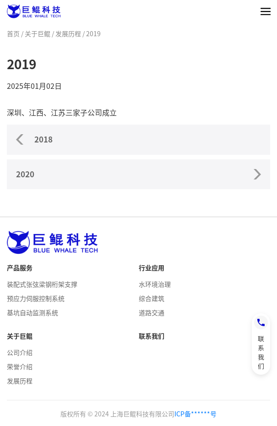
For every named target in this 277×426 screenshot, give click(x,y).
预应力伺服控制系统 (36, 298)
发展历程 (68, 34)
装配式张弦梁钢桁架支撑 (42, 284)
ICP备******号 (195, 414)
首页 (13, 34)
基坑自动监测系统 (32, 313)
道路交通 (151, 313)
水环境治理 (155, 284)
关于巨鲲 (37, 34)
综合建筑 (151, 298)
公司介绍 (20, 353)
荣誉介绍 (20, 367)
